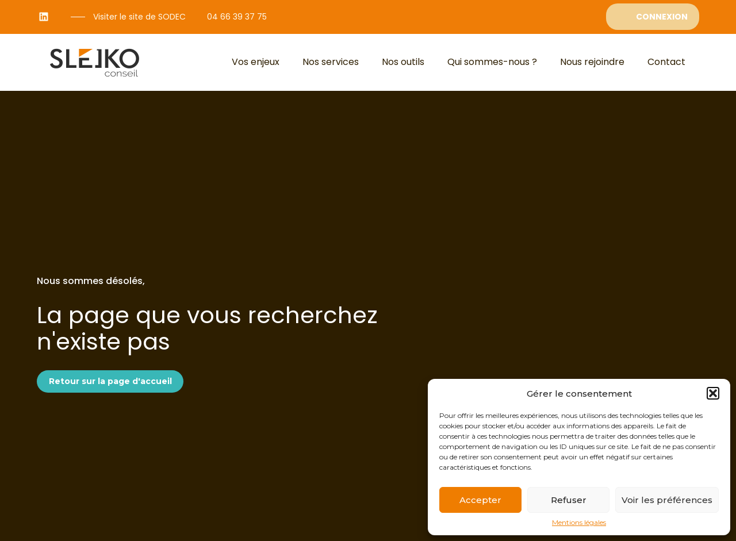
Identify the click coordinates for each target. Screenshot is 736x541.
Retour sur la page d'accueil (110, 381)
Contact (666, 61)
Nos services (330, 61)
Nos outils (403, 61)
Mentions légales (579, 523)
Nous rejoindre (592, 61)
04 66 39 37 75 (237, 16)
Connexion (662, 16)
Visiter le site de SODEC (139, 16)
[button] (713, 393)
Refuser (568, 499)
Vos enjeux (255, 61)
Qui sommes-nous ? (492, 61)
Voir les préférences (667, 499)
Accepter (480, 499)
